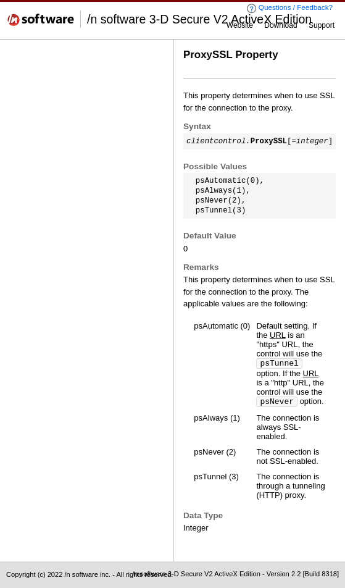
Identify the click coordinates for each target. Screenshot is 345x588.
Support (322, 25)
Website (240, 25)
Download (280, 25)
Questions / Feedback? (289, 8)
